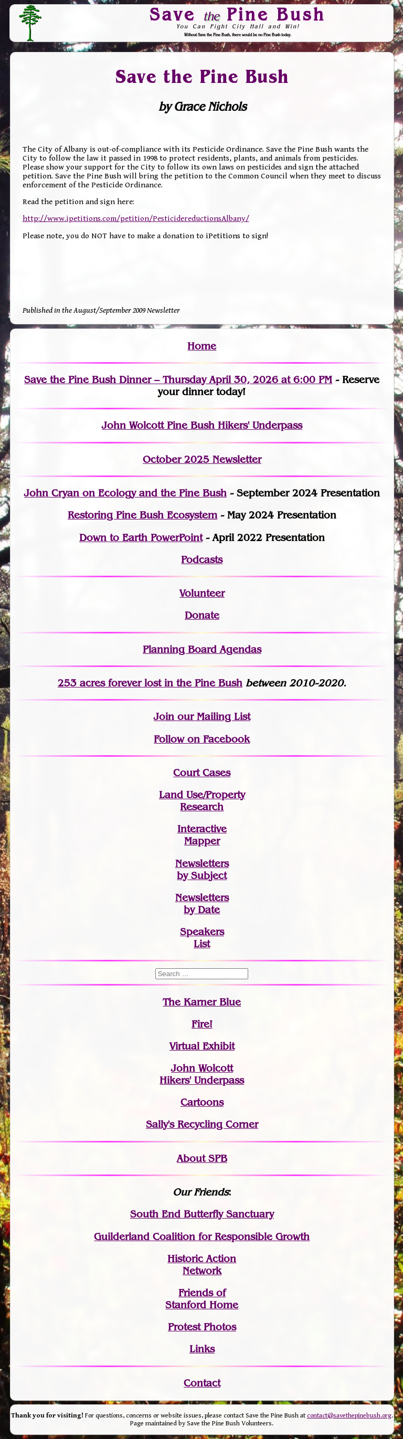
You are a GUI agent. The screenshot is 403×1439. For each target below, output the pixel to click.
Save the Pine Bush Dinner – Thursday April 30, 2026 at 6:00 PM (178, 380)
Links (202, 1349)
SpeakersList (202, 938)
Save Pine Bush (238, 14)
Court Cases (201, 773)
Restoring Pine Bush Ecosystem (142, 515)
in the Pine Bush (181, 683)
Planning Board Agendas (202, 649)
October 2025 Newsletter (202, 459)
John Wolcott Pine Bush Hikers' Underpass (202, 425)
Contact (202, 1383)
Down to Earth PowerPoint (141, 538)
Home (201, 346)
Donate (202, 615)
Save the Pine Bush (202, 76)
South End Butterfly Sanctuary (202, 1214)
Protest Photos (202, 1327)
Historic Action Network (201, 1265)
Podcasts (201, 560)
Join (164, 717)
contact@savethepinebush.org (349, 1416)
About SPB (202, 1158)
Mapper (202, 841)
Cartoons (202, 1102)
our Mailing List (212, 717)
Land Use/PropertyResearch (202, 801)
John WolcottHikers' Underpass (202, 1074)
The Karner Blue (202, 1002)
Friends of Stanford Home (201, 1299)
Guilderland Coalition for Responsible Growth (202, 1237)
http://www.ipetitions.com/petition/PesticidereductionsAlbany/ (136, 218)
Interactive (202, 829)
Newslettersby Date (202, 904)
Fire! (202, 1024)
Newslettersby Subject (202, 870)
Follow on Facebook (202, 739)
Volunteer (202, 593)
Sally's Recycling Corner (202, 1124)
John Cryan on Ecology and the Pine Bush (125, 493)
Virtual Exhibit (202, 1046)
